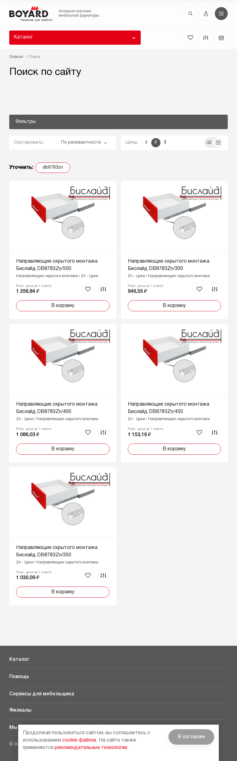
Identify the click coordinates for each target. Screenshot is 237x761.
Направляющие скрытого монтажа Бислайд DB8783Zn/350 (57, 551)
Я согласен (191, 737)
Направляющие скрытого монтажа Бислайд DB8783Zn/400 (57, 408)
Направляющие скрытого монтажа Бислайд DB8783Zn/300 (168, 265)
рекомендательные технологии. (91, 748)
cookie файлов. (80, 740)
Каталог (23, 37)
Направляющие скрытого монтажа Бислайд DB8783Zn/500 (57, 265)
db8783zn (53, 168)
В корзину (62, 306)
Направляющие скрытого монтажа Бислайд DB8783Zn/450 (168, 408)
